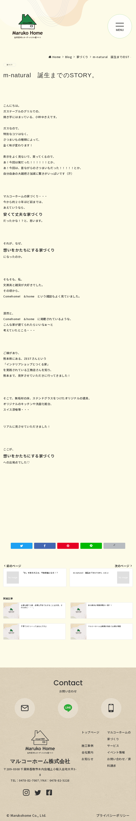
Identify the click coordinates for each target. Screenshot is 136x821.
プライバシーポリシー (113, 815)
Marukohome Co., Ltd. (28, 815)
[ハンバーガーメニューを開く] (120, 26)
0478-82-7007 (29, 780)
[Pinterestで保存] (68, 546)
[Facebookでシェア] (45, 546)
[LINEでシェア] (91, 546)
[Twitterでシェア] (21, 546)
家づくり (10, 65)
